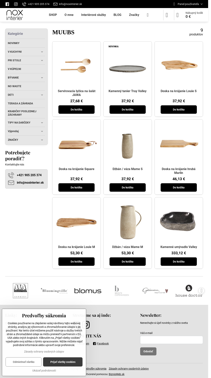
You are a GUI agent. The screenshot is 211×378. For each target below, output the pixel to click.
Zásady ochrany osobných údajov (129, 368)
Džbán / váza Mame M (127, 247)
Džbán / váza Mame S (128, 169)
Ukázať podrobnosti (44, 370)
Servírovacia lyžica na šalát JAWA (76, 93)
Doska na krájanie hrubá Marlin (178, 171)
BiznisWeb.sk (116, 374)
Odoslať (148, 351)
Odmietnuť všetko (23, 361)
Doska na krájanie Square (76, 169)
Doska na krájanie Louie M (76, 247)
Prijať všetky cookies (62, 361)
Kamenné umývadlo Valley (178, 247)
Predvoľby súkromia (94, 368)
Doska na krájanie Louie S (179, 91)
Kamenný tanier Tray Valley (127, 91)
